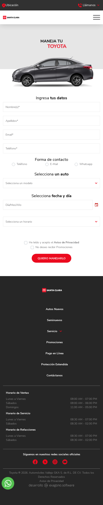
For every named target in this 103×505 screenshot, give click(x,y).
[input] (48, 205)
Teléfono (22, 164)
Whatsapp (85, 164)
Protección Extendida (54, 364)
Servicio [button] (52, 331)
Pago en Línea (55, 353)
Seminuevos (54, 320)
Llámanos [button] (86, 5)
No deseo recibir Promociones (53, 247)
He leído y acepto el (54, 242)
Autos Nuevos (54, 309)
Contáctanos (55, 375)
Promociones (54, 342)
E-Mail (54, 164)
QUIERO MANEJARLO (52, 258)
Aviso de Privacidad (66, 242)
